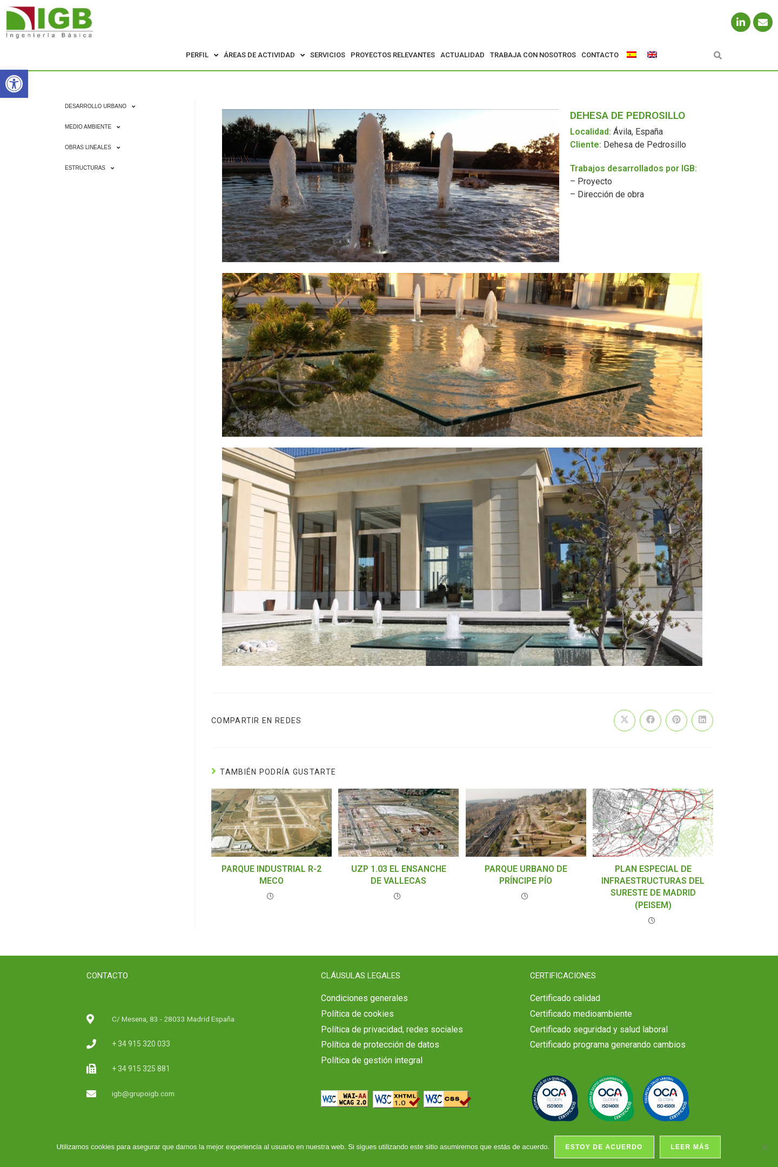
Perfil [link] (202, 55)
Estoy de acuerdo (604, 1147)
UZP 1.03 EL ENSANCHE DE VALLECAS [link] (398, 875)
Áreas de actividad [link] (264, 55)
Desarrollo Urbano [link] (100, 106)
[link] (14, 84)
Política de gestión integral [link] (371, 1060)
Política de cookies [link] (357, 1014)
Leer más (691, 1147)
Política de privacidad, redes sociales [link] (392, 1029)
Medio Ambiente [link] (92, 127)
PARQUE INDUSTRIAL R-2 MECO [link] (271, 875)
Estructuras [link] (89, 168)
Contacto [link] (600, 55)
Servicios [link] (327, 55)
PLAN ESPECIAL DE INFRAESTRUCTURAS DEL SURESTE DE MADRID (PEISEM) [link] (653, 887)
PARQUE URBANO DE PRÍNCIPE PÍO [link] (526, 875)
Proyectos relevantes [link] (393, 55)
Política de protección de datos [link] (380, 1044)
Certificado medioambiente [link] (581, 1014)
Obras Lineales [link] (92, 147)
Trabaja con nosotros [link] (533, 55)
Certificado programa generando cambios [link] (608, 1044)
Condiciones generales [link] (364, 998)
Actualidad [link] (462, 55)
